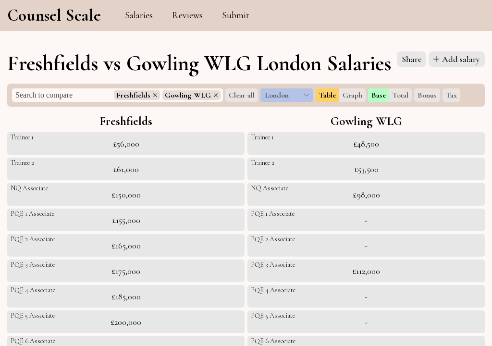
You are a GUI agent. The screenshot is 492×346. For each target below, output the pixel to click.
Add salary (456, 59)
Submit (235, 15)
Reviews (187, 15)
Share (411, 59)
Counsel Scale (54, 15)
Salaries (139, 15)
